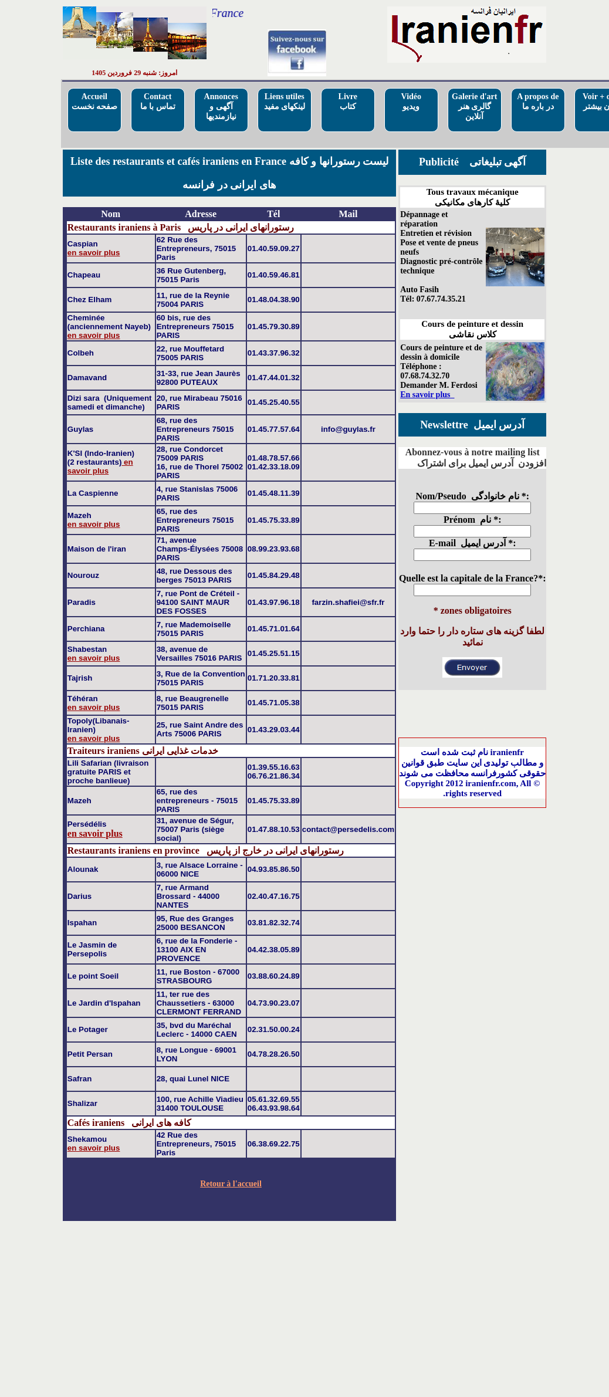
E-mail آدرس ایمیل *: (472, 543)
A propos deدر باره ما (538, 101)
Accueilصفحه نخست (95, 101)
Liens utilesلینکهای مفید (285, 101)
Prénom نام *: (473, 520)
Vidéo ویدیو (411, 101)
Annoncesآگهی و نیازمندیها (221, 106)
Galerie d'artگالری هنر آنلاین (474, 106)
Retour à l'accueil (231, 1183)
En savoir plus (427, 394)
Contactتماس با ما (157, 101)
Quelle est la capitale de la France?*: (472, 578)
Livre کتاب (348, 101)
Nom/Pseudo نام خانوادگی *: (472, 496)
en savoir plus (93, 252)
